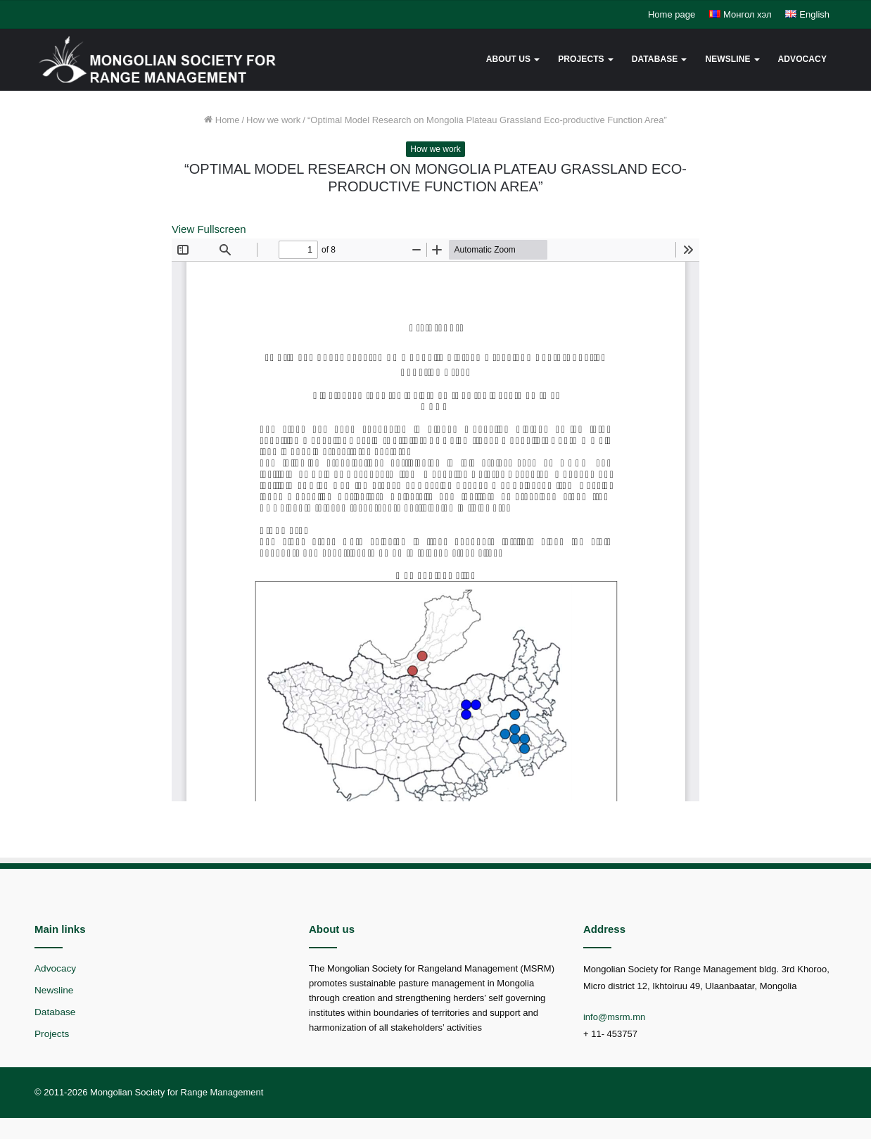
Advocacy (802, 59)
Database (655, 59)
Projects (581, 59)
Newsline (727, 59)
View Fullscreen (209, 229)
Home (221, 120)
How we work (273, 120)
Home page (671, 14)
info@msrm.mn (614, 1017)
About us (508, 59)
